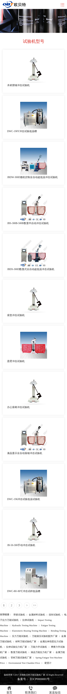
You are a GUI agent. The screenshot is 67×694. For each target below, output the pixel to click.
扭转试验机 (54, 614)
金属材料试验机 (37, 614)
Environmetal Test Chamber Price (24, 662)
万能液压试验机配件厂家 (45, 636)
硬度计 (47, 662)
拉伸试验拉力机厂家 (16, 646)
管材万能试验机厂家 (21, 657)
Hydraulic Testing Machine (24, 625)
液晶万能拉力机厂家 (41, 652)
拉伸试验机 (28, 619)
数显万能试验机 (19, 652)
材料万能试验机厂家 (25, 641)
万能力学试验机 (39, 646)
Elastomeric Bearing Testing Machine (29, 630)
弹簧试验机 (19, 614)
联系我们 (30, 690)
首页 (9, 690)
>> (34, 605)
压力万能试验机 (20, 636)
